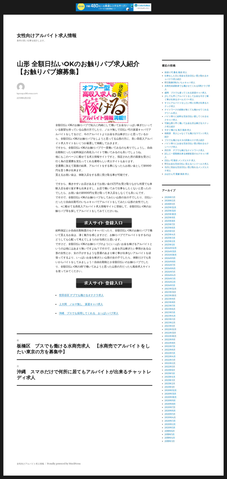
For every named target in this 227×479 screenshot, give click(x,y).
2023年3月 (170, 319)
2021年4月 (170, 376)
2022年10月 (170, 336)
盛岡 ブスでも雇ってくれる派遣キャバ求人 (186, 92)
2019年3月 (170, 441)
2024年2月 (170, 282)
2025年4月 (170, 234)
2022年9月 (170, 339)
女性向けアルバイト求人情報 (46, 35)
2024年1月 (170, 285)
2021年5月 (170, 373)
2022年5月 (170, 353)
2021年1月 (170, 387)
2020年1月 (170, 427)
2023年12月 (170, 288)
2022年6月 (170, 349)
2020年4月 (170, 417)
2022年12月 (170, 329)
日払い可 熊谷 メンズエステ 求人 (180, 160)
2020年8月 (170, 404)
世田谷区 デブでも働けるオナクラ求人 (81, 295)
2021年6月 (170, 370)
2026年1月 (170, 204)
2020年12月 (171, 390)
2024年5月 (170, 271)
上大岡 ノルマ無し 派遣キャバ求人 (81, 304)
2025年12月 (170, 207)
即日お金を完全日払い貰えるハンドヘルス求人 (187, 163)
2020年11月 (170, 393)
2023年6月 (170, 309)
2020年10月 (171, 397)
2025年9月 (170, 217)
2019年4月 (170, 437)
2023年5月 (170, 312)
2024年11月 (170, 251)
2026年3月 (170, 197)
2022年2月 (170, 363)
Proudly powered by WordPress (64, 463)
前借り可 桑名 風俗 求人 (176, 72)
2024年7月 (170, 265)
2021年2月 (170, 383)
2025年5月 (170, 231)
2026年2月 (170, 200)
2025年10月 (170, 214)
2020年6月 (170, 410)
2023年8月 (170, 302)
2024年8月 (170, 261)
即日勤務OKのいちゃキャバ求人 (180, 82)
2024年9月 (170, 258)
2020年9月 (170, 400)
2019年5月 (170, 434)
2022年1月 (170, 366)
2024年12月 (171, 248)
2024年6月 (170, 268)
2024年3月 (170, 278)
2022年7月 (170, 346)
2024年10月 (171, 254)
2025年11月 (170, 210)
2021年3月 (170, 380)
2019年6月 (170, 431)
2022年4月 (170, 356)
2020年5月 (170, 414)
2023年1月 (170, 326)
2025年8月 (170, 221)
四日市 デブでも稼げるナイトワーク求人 (184, 150)
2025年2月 (170, 241)
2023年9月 (170, 298)
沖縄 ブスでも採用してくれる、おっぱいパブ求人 (88, 313)
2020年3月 (170, 420)
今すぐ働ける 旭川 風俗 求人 (178, 130)
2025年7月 (170, 224)
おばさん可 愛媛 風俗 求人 (177, 174)
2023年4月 (170, 315)
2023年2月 (170, 322)
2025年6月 (170, 227)
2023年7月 (170, 305)
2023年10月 (170, 295)
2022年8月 (170, 343)
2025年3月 (170, 238)
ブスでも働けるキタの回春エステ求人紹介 (184, 140)
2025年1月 (170, 244)
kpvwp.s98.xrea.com (27, 93)
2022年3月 (170, 359)
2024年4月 (170, 275)
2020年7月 (170, 407)
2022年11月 (170, 332)
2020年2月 (170, 424)
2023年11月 (170, 292)
